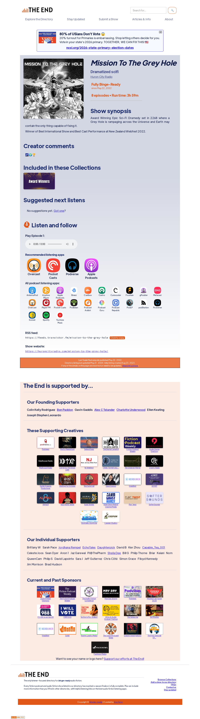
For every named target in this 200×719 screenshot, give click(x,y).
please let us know (130, 365)
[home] (38, 10)
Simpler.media (95, 702)
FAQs (173, 684)
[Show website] (100, 351)
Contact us (171, 687)
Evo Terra (118, 702)
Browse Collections (167, 679)
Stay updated (170, 689)
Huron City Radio (102, 77)
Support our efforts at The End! (124, 662)
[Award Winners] (39, 181)
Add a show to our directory (163, 682)
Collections (85, 167)
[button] (40, 19)
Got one (59, 211)
